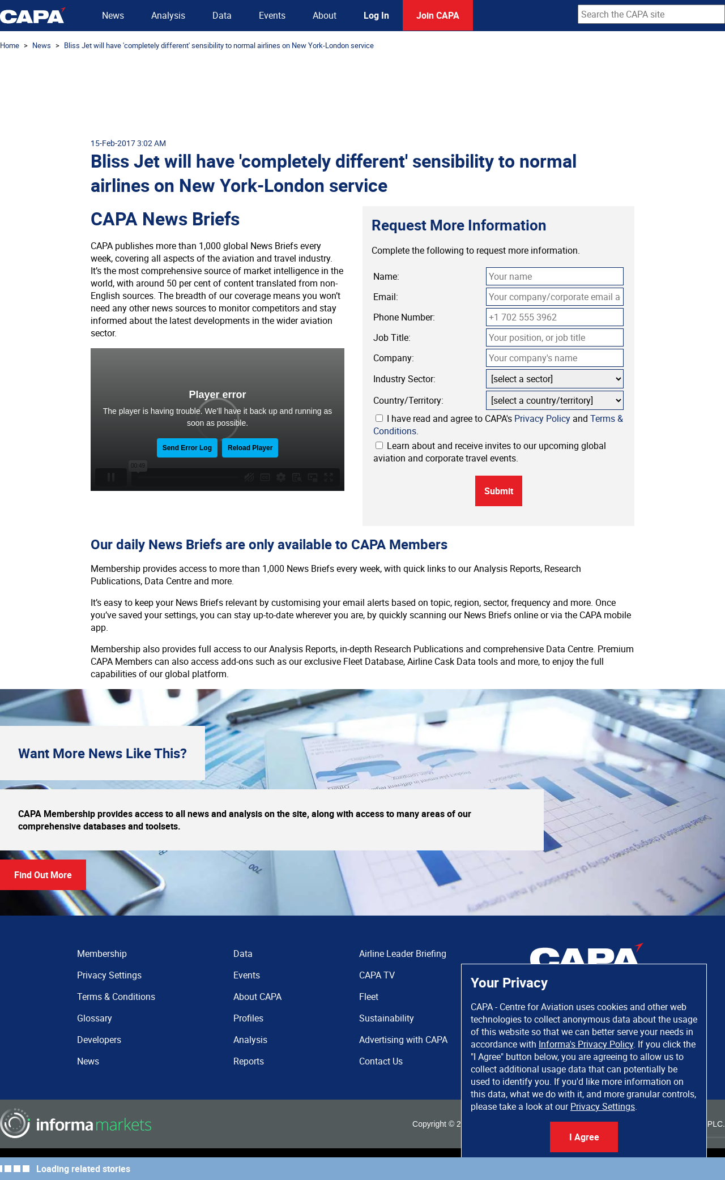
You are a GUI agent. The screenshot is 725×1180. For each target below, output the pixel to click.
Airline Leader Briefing (402, 953)
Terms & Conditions (116, 996)
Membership (102, 953)
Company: (393, 358)
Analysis (168, 15)
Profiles (248, 1018)
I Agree (584, 1137)
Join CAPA (437, 15)
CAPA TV (377, 975)
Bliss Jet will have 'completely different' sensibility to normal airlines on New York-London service (219, 45)
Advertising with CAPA (403, 1039)
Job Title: (392, 337)
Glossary (94, 1018)
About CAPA (257, 996)
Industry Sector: (404, 379)
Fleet (368, 996)
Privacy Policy (542, 418)
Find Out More (43, 875)
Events (272, 15)
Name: (386, 276)
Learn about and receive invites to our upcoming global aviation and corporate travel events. (489, 451)
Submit (498, 491)
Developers (99, 1039)
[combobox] (651, 14)
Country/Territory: (408, 400)
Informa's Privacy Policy (586, 1044)
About (324, 15)
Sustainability (386, 1018)
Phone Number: (404, 317)
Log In (376, 15)
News (113, 15)
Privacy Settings (602, 1106)
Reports (248, 1061)
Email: (385, 296)
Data (222, 15)
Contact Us (381, 1061)
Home (9, 45)
